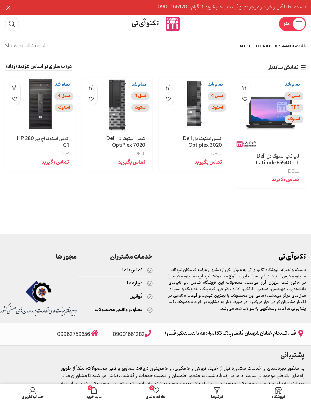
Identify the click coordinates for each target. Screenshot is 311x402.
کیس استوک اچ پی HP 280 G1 (42, 142)
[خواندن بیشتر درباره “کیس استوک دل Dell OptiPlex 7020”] (91, 87)
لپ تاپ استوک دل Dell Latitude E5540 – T (277, 160)
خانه (302, 46)
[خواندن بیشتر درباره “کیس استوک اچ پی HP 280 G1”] (14, 87)
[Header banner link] (165, 7)
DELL (293, 171)
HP (65, 154)
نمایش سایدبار (283, 68)
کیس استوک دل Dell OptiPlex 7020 (125, 142)
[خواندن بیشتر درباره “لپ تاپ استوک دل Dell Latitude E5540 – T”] (245, 87)
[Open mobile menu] (292, 24)
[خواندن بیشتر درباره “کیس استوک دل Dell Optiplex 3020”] (168, 87)
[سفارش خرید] (38, 67)
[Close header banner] (8, 7)
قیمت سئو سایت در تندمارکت (153, 255)
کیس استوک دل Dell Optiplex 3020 (202, 142)
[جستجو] (12, 24)
